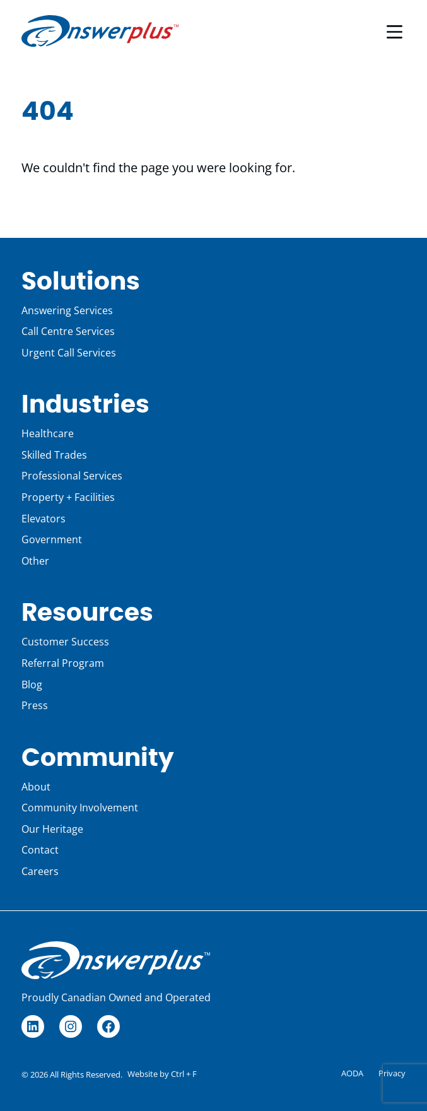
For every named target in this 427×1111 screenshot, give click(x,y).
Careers (40, 871)
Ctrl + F (184, 1073)
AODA (352, 1073)
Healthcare (47, 433)
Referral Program (62, 663)
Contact (40, 850)
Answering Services (67, 310)
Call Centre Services (68, 331)
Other (35, 561)
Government (51, 539)
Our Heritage (52, 829)
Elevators (43, 519)
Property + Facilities (68, 497)
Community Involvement (79, 807)
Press (34, 705)
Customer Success (65, 642)
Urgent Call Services (68, 353)
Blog (31, 684)
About (35, 787)
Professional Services (71, 476)
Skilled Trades (54, 455)
